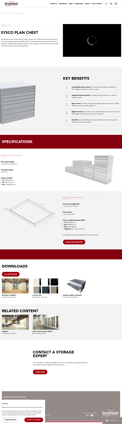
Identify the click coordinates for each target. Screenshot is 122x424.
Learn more (40, 372)
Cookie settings (10, 420)
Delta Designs (97, 3)
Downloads (78, 3)
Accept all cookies (34, 419)
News (71, 3)
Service (87, 3)
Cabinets (6, 13)
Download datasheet (74, 242)
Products (53, 3)
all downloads (10, 274)
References (63, 3)
